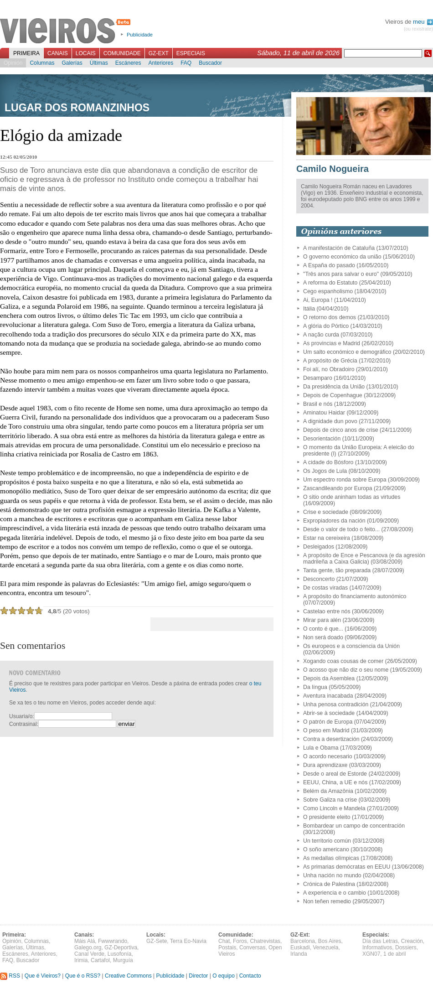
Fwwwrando (112, 941)
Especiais (190, 53)
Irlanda (298, 954)
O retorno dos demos (329, 317)
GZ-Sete (156, 941)
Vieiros (67, 31)
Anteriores (160, 63)
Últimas (99, 63)
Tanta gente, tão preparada (337, 570)
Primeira (26, 53)
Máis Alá (84, 941)
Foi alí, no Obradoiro (329, 369)
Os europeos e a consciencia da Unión (351, 646)
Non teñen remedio (327, 901)
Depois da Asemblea (329, 678)
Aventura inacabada (328, 696)
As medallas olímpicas (331, 858)
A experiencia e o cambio (334, 893)
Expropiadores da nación (334, 521)
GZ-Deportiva (120, 947)
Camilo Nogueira (332, 169)
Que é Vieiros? (43, 976)
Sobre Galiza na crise (330, 800)
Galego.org (87, 947)
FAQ (185, 63)
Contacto (250, 976)
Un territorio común (327, 841)
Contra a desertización (331, 739)
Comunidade (122, 53)
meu (423, 21)
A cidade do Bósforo (328, 462)
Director (198, 976)
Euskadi (300, 947)
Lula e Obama (321, 748)
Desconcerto (319, 579)
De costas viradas (325, 588)
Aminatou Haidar (324, 412)
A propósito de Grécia (330, 360)
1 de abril (394, 954)
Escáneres (128, 63)
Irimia (81, 960)
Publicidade (140, 34)
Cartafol (100, 960)
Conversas (252, 947)
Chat (224, 941)
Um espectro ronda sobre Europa (345, 479)
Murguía (123, 960)
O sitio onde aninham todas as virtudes (351, 497)
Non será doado (323, 637)
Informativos (377, 947)
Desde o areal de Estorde (335, 774)
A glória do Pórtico (326, 326)
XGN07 (371, 954)
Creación (412, 941)
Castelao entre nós (327, 611)
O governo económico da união (342, 257)
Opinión (13, 63)
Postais (227, 947)
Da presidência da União (334, 386)
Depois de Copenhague (332, 395)
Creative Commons (128, 976)
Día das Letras (380, 941)
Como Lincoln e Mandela (334, 808)
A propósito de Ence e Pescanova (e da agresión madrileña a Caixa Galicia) (364, 558)
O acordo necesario (327, 756)
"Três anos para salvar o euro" (341, 274)
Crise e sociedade (325, 512)
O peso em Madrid (326, 730)
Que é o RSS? (82, 976)
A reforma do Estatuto (330, 283)
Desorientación (321, 438)
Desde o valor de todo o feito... (341, 529)
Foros (240, 941)
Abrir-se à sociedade (329, 713)
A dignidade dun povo (330, 421)
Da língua (315, 687)
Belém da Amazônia (328, 791)
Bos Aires (329, 941)
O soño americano (326, 849)
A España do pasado (329, 265)
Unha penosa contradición (335, 704)
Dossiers (406, 947)
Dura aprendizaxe (325, 765)
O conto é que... (323, 629)
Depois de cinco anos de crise (340, 430)
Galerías (72, 63)
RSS (10, 976)
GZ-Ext (159, 53)
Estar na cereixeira (326, 538)
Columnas (42, 63)
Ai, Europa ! (318, 300)
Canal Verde (89, 954)
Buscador (210, 63)
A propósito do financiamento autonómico (354, 596)
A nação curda (321, 334)
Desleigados (318, 547)
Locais (86, 53)
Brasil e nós (318, 404)
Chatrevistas (265, 941)
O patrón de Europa (327, 722)
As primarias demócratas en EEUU (346, 867)
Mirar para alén (322, 620)
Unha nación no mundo (332, 875)
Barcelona (302, 941)
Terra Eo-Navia (188, 941)
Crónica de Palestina (329, 884)
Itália (309, 309)
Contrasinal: (23, 724)
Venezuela (325, 947)
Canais (57, 53)
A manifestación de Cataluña (339, 248)
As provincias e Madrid (331, 343)
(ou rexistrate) (418, 28)
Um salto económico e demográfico (347, 352)
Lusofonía (120, 954)
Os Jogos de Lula (325, 471)
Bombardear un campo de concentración (354, 826)
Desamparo (317, 378)
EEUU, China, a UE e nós (335, 782)
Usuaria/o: (21, 716)
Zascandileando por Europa (337, 488)
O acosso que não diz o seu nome (345, 670)
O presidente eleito (327, 817)
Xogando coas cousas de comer (343, 661)
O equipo (223, 976)
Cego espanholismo (328, 291)
